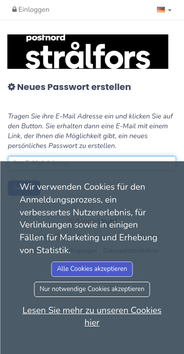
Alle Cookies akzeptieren (92, 269)
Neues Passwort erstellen (69, 87)
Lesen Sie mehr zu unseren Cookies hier (92, 316)
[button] (164, 10)
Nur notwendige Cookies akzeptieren (92, 289)
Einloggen (31, 9)
